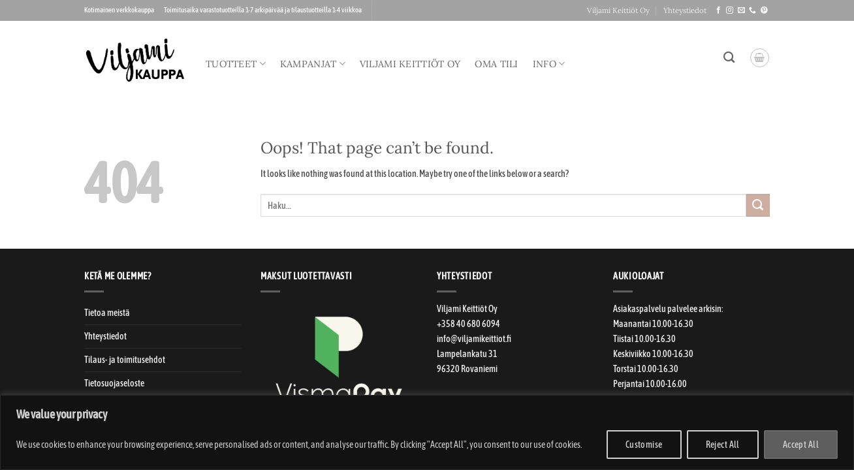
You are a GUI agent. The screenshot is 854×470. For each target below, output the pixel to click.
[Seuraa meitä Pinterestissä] (764, 10)
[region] (427, 432)
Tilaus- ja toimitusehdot (124, 359)
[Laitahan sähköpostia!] (741, 10)
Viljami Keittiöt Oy (618, 10)
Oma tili (496, 64)
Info (549, 63)
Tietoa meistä (107, 312)
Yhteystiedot (684, 10)
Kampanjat (312, 63)
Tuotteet (236, 63)
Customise (644, 444)
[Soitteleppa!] (752, 10)
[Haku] (729, 57)
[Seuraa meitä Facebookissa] (718, 10)
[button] (759, 57)
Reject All (723, 444)
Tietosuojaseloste (114, 383)
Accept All (801, 444)
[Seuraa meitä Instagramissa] (729, 10)
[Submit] (758, 205)
